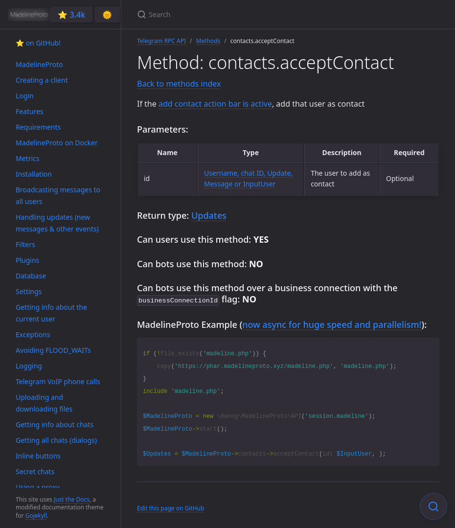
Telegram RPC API (161, 41)
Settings (29, 291)
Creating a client (42, 80)
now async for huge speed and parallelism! (331, 323)
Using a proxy (38, 487)
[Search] (252, 14)
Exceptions (33, 334)
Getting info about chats (54, 424)
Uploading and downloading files (44, 402)
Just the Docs (72, 499)
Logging (29, 365)
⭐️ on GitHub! (38, 42)
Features (30, 111)
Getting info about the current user (51, 312)
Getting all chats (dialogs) (56, 440)
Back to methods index (179, 83)
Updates (209, 215)
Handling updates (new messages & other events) (57, 222)
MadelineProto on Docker (57, 142)
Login (25, 95)
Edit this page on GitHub (170, 507)
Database (31, 275)
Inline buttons (38, 455)
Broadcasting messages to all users (58, 195)
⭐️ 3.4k (71, 14)
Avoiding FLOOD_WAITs (53, 350)
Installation (34, 174)
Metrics (27, 158)
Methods (208, 41)
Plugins (27, 260)
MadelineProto (39, 64)
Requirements (38, 127)
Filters (25, 244)
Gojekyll (36, 515)
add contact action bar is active (215, 103)
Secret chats (35, 471)
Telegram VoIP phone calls (58, 381)
